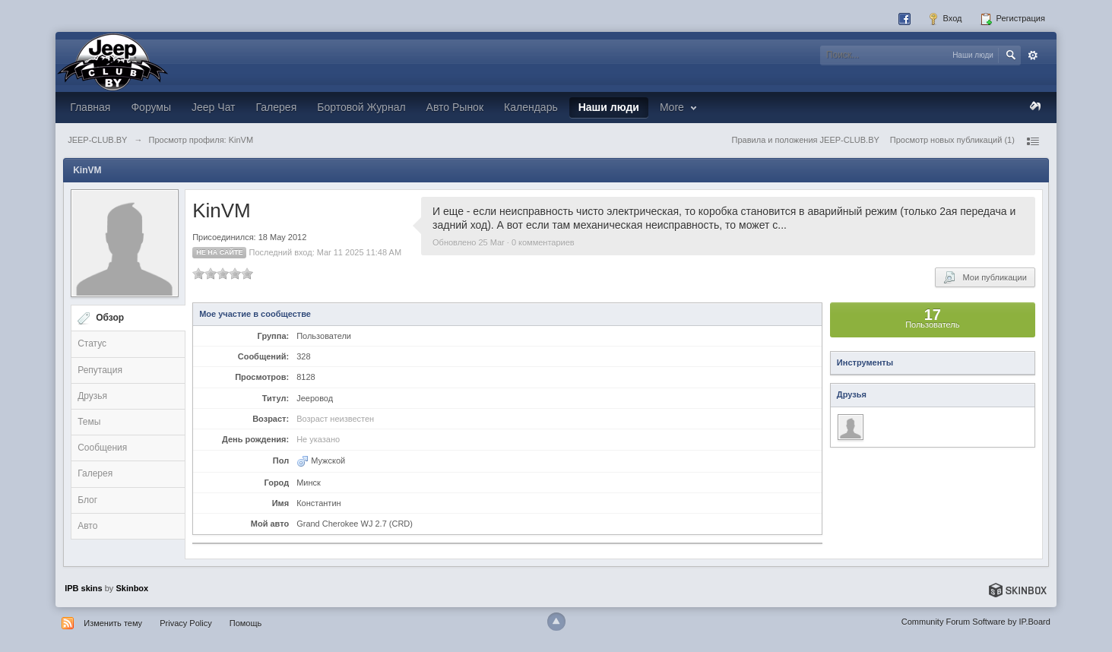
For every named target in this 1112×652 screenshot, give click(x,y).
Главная (90, 107)
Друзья (92, 396)
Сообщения (102, 447)
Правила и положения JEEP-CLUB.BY (805, 139)
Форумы (151, 107)
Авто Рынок (454, 107)
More (680, 107)
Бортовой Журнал (361, 107)
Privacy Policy (185, 623)
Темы (89, 421)
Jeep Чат (213, 107)
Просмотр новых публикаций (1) (952, 139)
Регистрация (1012, 19)
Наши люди (608, 107)
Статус (92, 343)
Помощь (246, 623)
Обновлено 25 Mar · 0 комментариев (503, 242)
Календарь (531, 107)
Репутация (100, 370)
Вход (944, 19)
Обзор (110, 317)
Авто (87, 526)
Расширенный (1033, 55)
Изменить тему (113, 623)
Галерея (276, 107)
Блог (87, 500)
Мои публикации (984, 277)
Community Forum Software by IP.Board (975, 621)
